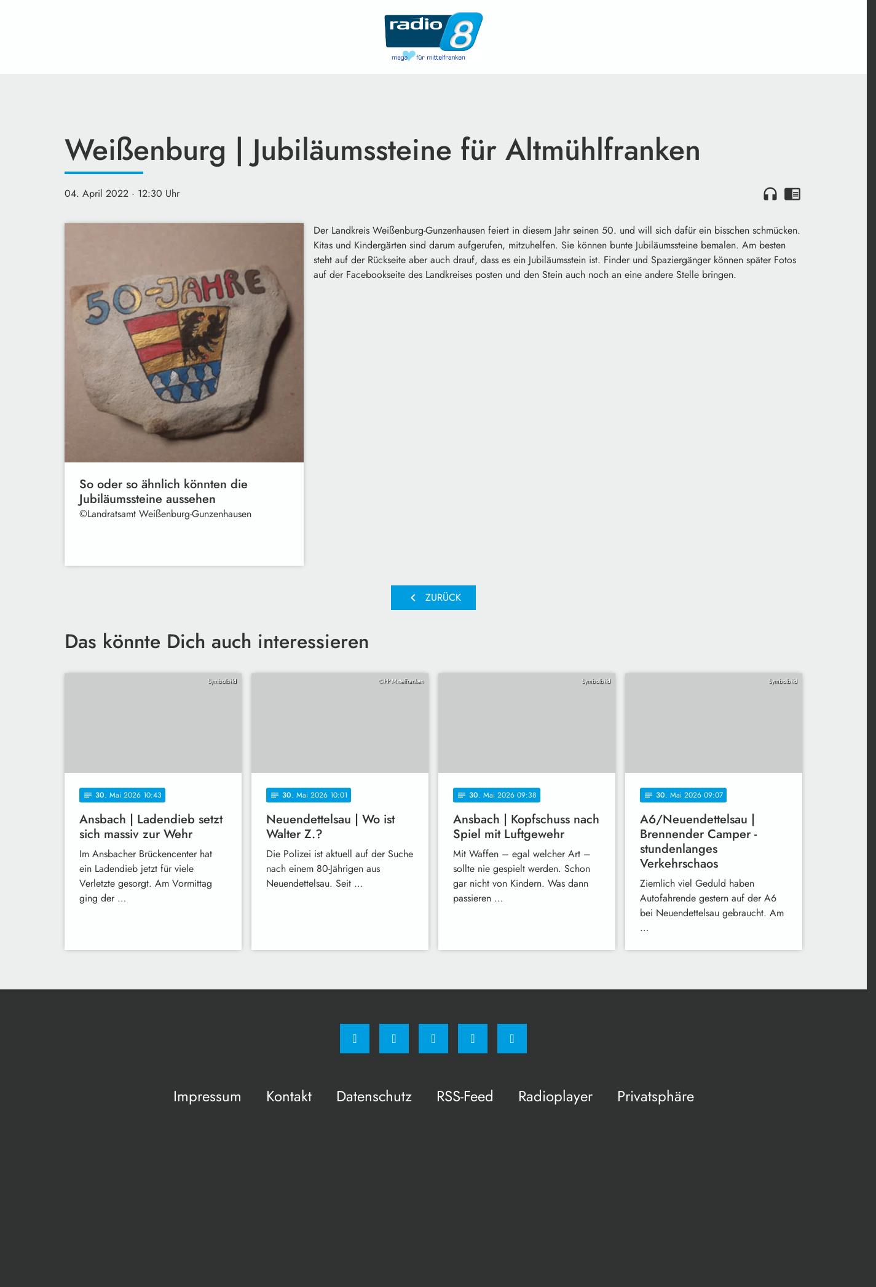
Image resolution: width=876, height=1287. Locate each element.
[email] (512, 1038)
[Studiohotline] (472, 1038)
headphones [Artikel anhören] (770, 193)
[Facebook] (354, 1038)
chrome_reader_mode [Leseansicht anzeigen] (792, 193)
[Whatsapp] (433, 1038)
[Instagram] (394, 1038)
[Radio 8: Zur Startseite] (433, 36)
